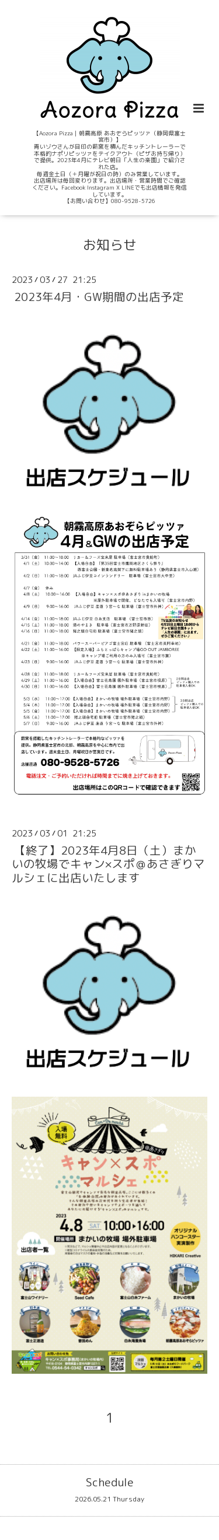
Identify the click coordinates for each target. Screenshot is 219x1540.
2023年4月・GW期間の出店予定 (99, 296)
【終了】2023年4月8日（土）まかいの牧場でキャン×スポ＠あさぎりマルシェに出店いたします (108, 864)
